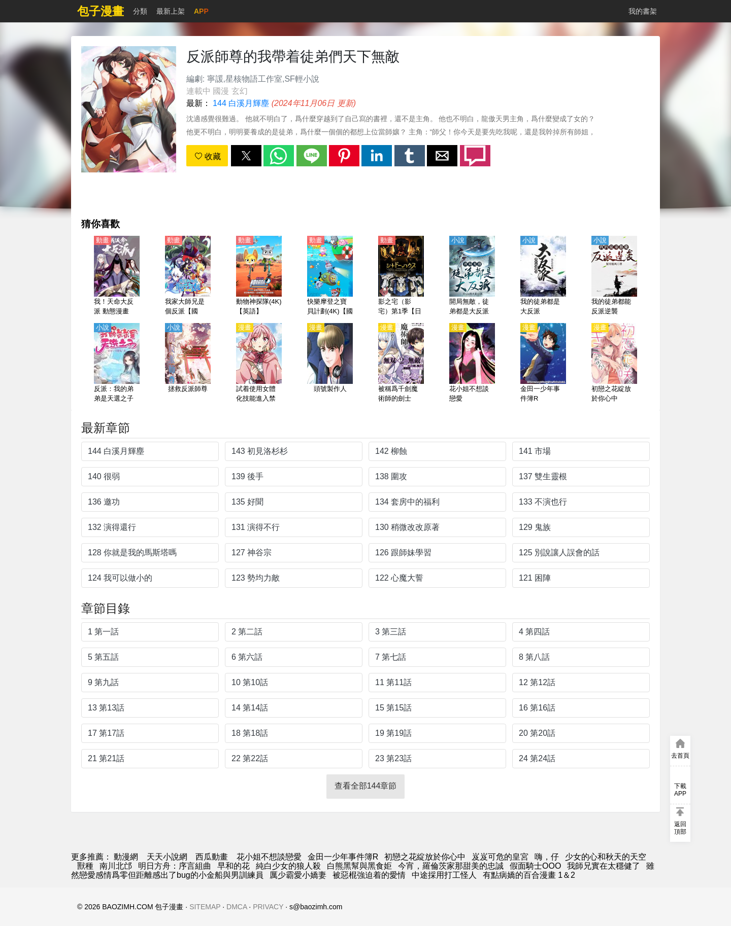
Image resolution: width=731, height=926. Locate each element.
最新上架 (170, 11)
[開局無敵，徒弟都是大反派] (472, 276)
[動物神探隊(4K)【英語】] (259, 276)
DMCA (236, 907)
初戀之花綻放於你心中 (425, 856)
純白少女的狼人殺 (288, 866)
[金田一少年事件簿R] (543, 363)
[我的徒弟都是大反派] (543, 276)
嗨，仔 (547, 856)
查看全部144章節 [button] (366, 785)
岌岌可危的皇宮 (500, 856)
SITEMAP (204, 907)
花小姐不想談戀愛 (269, 856)
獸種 (85, 866)
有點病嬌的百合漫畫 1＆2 (529, 875)
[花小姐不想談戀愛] (472, 363)
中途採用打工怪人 (444, 875)
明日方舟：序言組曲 (174, 866)
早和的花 (233, 866)
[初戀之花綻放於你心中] (614, 363)
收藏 (207, 156)
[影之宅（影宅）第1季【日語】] (401, 276)
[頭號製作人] (330, 363)
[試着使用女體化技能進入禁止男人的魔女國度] (259, 363)
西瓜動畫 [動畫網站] (211, 856)
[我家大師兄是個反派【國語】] (188, 276)
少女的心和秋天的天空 (605, 856)
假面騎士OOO (535, 866)
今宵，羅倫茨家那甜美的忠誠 (451, 866)
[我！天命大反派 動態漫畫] (117, 276)
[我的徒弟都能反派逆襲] (614, 276)
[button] (246, 155)
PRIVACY (268, 907)
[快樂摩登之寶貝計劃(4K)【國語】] (330, 276)
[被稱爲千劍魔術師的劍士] (401, 363)
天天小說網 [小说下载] (167, 856)
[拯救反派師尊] (188, 363)
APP (201, 11)
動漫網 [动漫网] (126, 856)
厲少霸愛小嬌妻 (298, 875)
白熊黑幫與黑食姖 (359, 866)
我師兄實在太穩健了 (603, 866)
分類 (140, 11)
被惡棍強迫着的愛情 (369, 875)
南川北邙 (115, 866)
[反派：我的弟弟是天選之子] (117, 363)
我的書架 (642, 11)
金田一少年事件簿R (343, 856)
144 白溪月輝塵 (241, 103)
